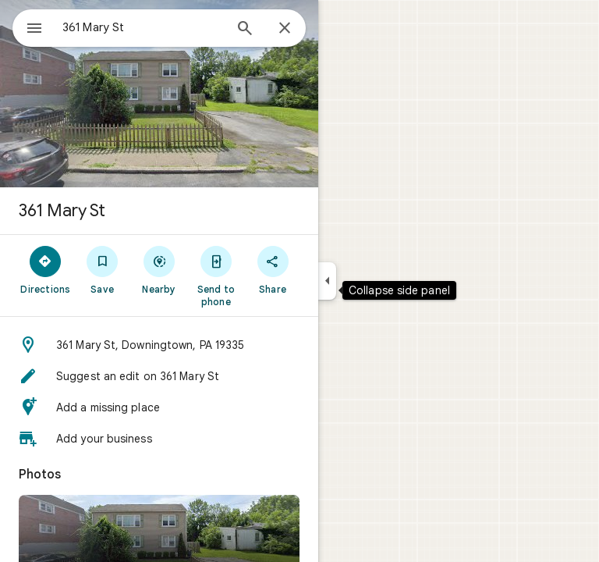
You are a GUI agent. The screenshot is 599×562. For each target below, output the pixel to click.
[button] (159, 345)
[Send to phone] (215, 275)
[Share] (272, 269)
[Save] (102, 269)
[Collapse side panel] (327, 281)
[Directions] (45, 269)
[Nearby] (159, 269)
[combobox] (142, 27)
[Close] (285, 28)
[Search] (245, 29)
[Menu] (34, 29)
